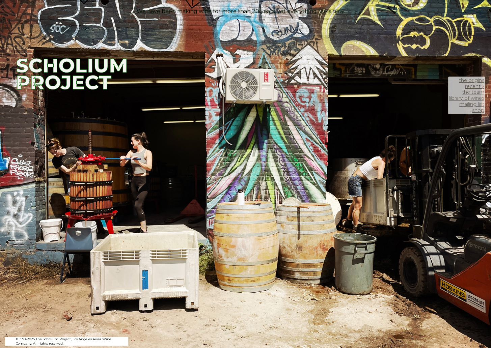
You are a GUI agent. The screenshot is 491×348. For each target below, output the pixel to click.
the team (473, 92)
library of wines (466, 98)
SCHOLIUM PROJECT (72, 73)
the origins (471, 80)
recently (474, 86)
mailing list (471, 104)
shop (478, 110)
